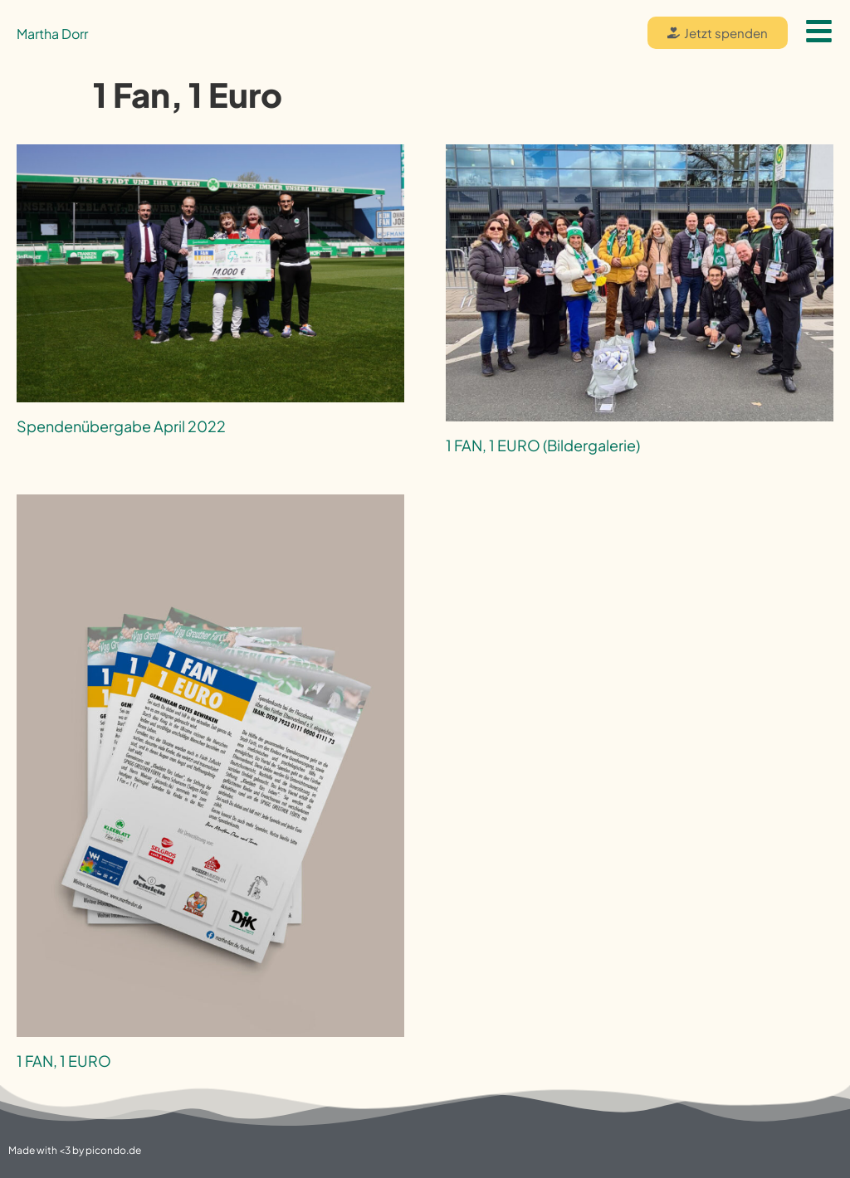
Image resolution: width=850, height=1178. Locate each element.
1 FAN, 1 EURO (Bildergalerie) (543, 445)
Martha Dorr (52, 33)
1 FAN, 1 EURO (64, 1060)
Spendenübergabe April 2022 (121, 426)
